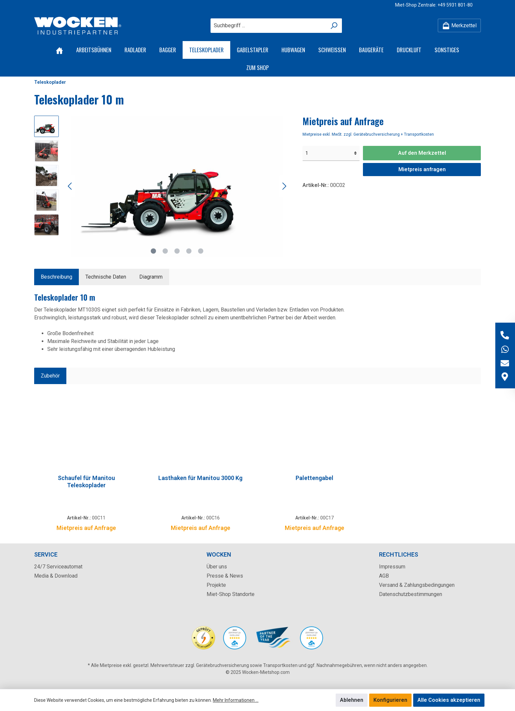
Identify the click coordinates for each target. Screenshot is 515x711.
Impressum (392, 566)
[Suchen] (334, 25)
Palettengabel (314, 477)
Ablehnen (351, 700)
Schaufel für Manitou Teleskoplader (86, 481)
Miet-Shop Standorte (231, 594)
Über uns (217, 566)
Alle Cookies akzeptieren (448, 700)
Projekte (216, 585)
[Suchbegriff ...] (269, 25)
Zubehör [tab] (50, 376)
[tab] (56, 277)
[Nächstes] (284, 186)
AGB (384, 576)
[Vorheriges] (70, 186)
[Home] (59, 50)
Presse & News (225, 576)
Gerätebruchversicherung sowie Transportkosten (247, 665)
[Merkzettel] (459, 25)
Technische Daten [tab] (105, 277)
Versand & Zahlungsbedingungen (417, 585)
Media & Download (56, 576)
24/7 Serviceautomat (58, 566)
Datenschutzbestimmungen (410, 594)
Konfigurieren (390, 700)
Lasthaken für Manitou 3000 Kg (200, 477)
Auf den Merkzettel (422, 153)
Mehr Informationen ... (235, 700)
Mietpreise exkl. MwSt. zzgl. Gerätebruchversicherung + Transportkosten (368, 134)
